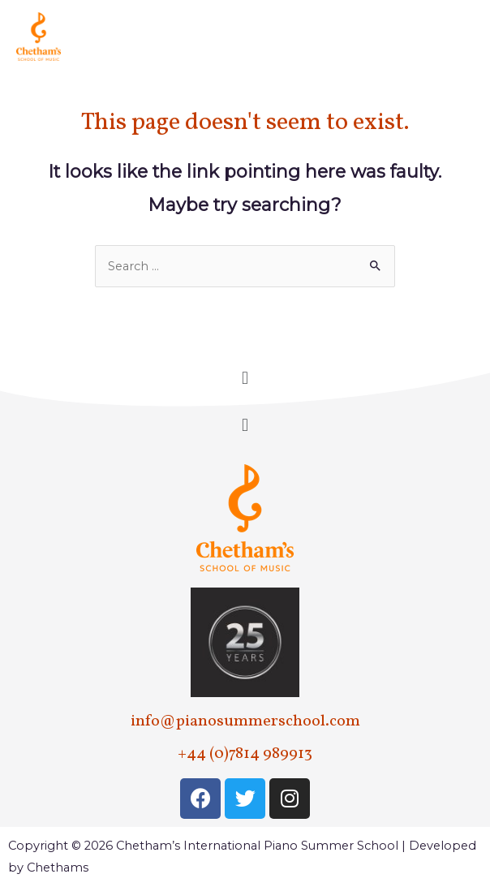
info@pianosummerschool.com (245, 721)
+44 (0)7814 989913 (245, 754)
